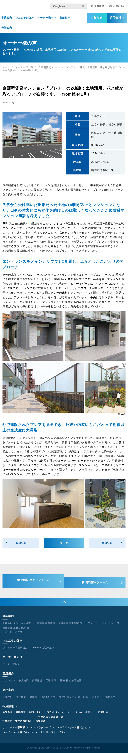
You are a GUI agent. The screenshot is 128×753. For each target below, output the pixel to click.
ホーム (6, 68)
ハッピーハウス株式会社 (17, 732)
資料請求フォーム (98, 582)
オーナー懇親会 (11, 664)
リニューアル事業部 (15, 727)
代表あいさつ (48, 697)
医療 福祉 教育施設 (71, 680)
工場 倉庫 (51, 680)
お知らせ (96, 18)
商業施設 (37, 680)
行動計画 (103, 712)
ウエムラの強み (24, 18)
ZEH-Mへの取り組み (42, 647)
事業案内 (6, 18)
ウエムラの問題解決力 (15, 647)
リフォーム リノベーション (102, 623)
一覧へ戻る (64, 544)
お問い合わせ (118, 7)
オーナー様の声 (24, 68)
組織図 (33, 697)
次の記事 (107, 544)
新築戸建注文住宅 (70, 623)
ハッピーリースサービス (51, 732)
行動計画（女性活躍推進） (17, 721)
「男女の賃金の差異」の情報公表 (49, 719)
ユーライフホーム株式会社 (73, 727)
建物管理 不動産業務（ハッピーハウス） (15, 630)
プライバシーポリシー (59, 712)
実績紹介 (65, 18)
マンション (8, 680)
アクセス (97, 697)
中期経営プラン (69, 697)
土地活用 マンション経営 (16, 623)
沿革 (85, 697)
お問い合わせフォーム (34, 582)
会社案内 (6, 28)
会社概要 (21, 697)
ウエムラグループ (42, 727)
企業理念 (7, 697)
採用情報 (117, 18)
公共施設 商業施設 (44, 623)
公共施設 (23, 680)
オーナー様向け (47, 18)
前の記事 (21, 544)
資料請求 (97, 7)
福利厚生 (110, 697)
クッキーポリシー (85, 712)
